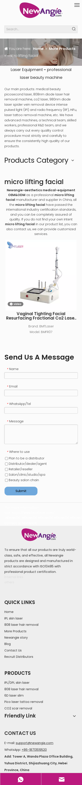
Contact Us (13, 650)
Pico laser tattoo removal (23, 702)
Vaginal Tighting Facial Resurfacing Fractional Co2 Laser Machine (41, 316)
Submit (21, 491)
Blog (7, 644)
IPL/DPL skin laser (17, 682)
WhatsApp (12, 750)
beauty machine (46, 77)
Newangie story (16, 637)
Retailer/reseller (19, 469)
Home (9, 612)
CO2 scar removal (18, 708)
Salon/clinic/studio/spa (25, 474)
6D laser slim (14, 695)
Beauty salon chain (22, 480)
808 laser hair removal (21, 625)
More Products (15, 631)
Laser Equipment (27, 69)
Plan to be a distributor (24, 458)
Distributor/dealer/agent (26, 464)
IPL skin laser (13, 618)
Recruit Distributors (18, 657)
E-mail (9, 743)
